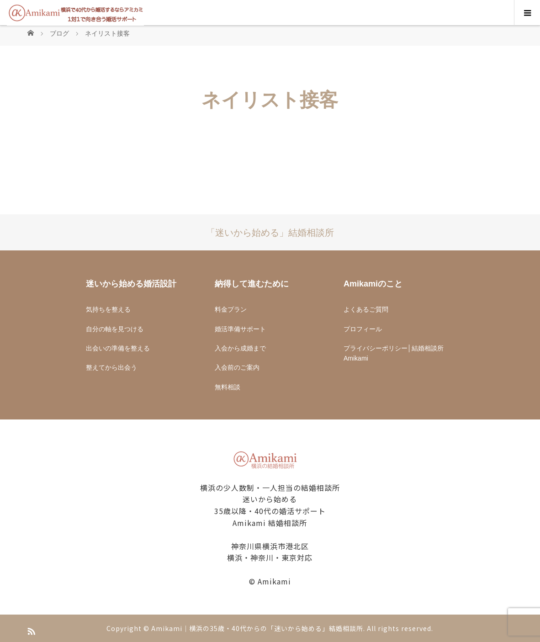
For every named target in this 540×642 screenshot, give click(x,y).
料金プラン (231, 309)
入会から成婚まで (240, 348)
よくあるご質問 (366, 309)
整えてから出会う (111, 367)
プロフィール (363, 329)
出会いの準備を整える (118, 348)
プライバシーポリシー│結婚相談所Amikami (394, 353)
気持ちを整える (108, 309)
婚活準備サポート (240, 329)
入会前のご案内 (237, 367)
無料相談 (227, 387)
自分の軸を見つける (114, 329)
